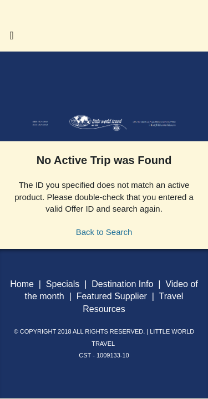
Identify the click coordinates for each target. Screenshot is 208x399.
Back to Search (104, 232)
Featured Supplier (112, 296)
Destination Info (122, 284)
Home (23, 284)
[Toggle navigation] (12, 38)
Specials (62, 284)
